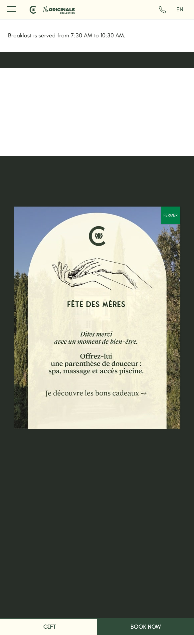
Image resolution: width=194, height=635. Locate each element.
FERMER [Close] (170, 215)
